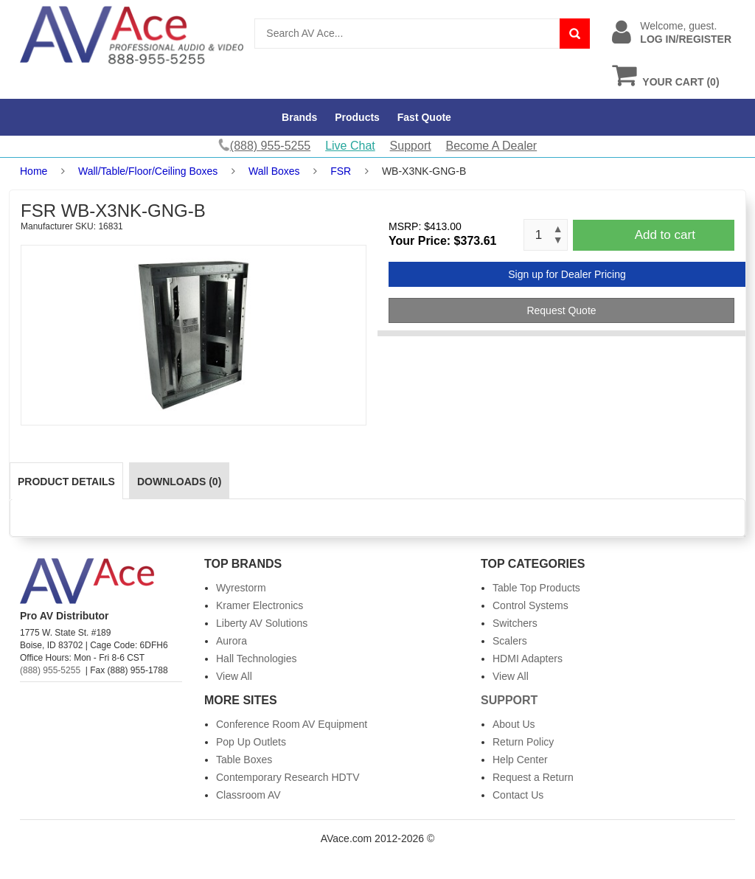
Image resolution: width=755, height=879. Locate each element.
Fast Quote (424, 117)
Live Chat (350, 145)
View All (234, 676)
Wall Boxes (274, 171)
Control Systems (530, 605)
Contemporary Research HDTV (288, 777)
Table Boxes (244, 759)
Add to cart (665, 235)
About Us (514, 724)
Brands (299, 117)
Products (357, 117)
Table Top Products (536, 588)
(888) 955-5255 (50, 670)
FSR (340, 171)
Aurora (231, 641)
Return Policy (523, 742)
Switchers (515, 623)
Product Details (66, 481)
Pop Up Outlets (251, 742)
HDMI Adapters (528, 658)
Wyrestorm (241, 588)
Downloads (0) (179, 481)
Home (33, 171)
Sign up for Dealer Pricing (567, 274)
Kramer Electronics (259, 605)
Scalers (510, 641)
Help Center (520, 759)
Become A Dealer (491, 145)
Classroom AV (248, 795)
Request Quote (561, 310)
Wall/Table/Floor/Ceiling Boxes (148, 171)
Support (410, 145)
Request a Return (533, 777)
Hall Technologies (256, 658)
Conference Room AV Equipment (291, 724)
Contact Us (518, 795)
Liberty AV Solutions (261, 623)
